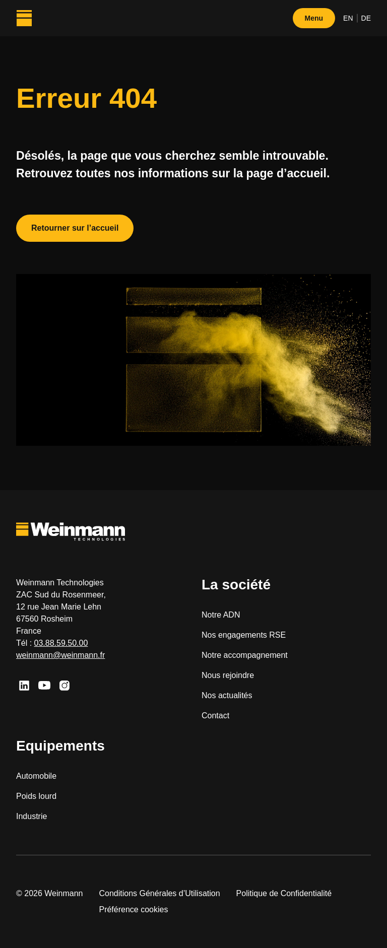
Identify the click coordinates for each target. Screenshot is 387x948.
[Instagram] (64, 686)
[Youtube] (44, 686)
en (348, 18)
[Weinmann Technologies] (24, 18)
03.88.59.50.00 (61, 643)
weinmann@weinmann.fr (60, 655)
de (366, 18)
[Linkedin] (24, 686)
